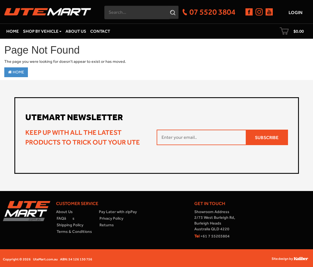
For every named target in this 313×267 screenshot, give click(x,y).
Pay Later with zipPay (118, 211)
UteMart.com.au (45, 259)
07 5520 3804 (212, 12)
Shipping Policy (70, 225)
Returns (106, 225)
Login (295, 12)
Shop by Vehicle (42, 31)
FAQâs (65, 218)
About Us (76, 31)
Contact (100, 31)
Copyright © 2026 (17, 259)
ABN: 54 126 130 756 (76, 259)
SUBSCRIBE (267, 137)
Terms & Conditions (74, 231)
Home (12, 31)
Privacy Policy (111, 218)
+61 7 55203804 (212, 236)
